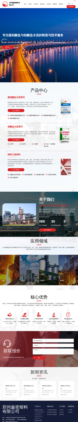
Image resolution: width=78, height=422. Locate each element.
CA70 (23, 144)
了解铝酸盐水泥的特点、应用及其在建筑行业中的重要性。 (29, 392)
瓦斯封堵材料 (51, 175)
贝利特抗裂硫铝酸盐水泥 (16, 115)
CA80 (35, 144)
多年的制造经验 (56, 225)
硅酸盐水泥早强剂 (14, 175)
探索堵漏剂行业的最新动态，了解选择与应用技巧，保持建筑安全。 (66, 392)
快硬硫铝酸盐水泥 (32, 115)
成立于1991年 (43, 225)
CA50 (11, 144)
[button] (2, 77)
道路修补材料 (39, 175)
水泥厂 (65, 225)
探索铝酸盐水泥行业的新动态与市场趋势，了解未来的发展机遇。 (11, 392)
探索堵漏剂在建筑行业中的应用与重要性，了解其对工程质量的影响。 (48, 392)
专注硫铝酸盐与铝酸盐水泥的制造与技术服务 (32, 40)
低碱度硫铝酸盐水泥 (48, 115)
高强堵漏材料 (27, 175)
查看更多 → (8, 47)
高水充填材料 (13, 178)
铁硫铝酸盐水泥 (13, 118)
